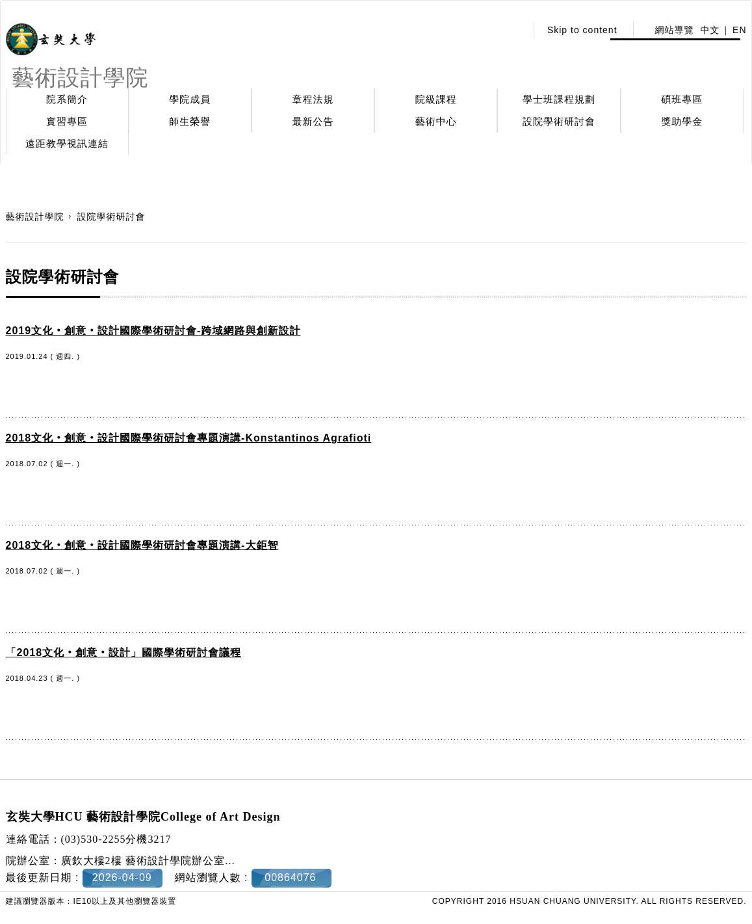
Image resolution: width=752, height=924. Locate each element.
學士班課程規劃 (559, 99)
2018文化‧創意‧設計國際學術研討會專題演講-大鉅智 (142, 545)
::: (512, 30)
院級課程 (436, 99)
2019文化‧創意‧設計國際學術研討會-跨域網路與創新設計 (153, 330)
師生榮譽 (190, 121)
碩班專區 (682, 99)
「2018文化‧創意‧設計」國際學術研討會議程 (124, 652)
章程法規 (313, 99)
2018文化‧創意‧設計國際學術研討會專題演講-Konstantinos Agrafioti (189, 437)
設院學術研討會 (559, 121)
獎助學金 (682, 121)
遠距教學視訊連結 (67, 143)
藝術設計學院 (35, 216)
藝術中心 (436, 121)
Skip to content (582, 30)
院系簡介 (67, 99)
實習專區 (67, 121)
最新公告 (313, 121)
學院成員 (190, 99)
